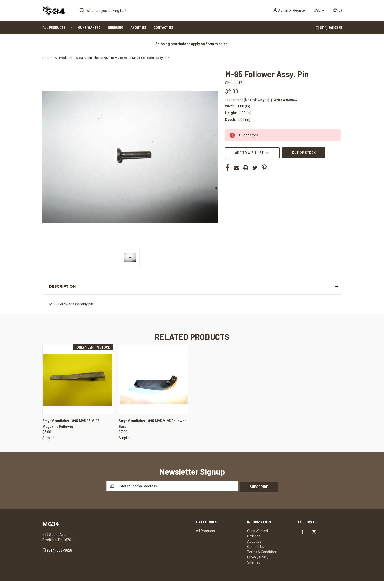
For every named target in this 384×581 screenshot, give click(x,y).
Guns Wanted (89, 28)
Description (62, 286)
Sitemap (253, 562)
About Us (138, 28)
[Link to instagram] (314, 532)
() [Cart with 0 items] (337, 10)
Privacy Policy (257, 556)
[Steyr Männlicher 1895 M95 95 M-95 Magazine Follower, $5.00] (77, 379)
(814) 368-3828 (328, 28)
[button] (283, 100)
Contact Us (163, 28)
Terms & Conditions (262, 551)
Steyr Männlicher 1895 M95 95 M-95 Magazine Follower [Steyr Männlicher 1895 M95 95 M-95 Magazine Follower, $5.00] (71, 424)
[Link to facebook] (302, 532)
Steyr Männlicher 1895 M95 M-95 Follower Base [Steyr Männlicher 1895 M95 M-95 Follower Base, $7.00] (152, 424)
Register (299, 10)
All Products (53, 28)
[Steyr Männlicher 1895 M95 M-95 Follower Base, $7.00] (154, 379)
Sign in (283, 10)
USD (319, 10)
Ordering (115, 28)
